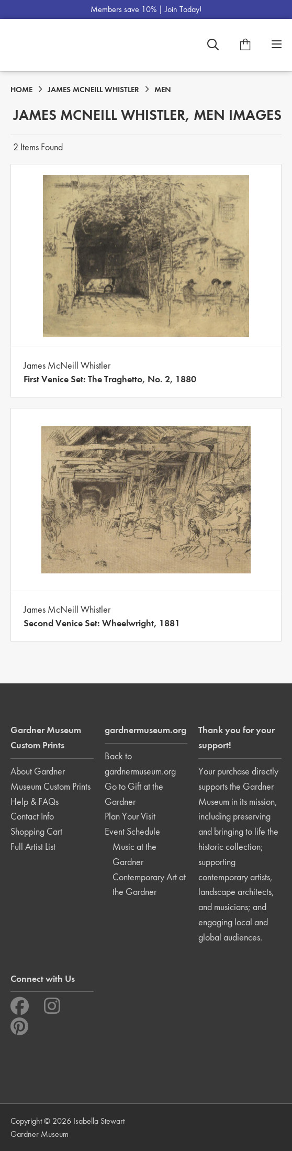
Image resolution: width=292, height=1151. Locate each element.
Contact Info (32, 816)
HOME (21, 89)
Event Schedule (132, 831)
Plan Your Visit (130, 816)
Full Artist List (32, 846)
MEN (162, 89)
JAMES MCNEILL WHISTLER (93, 89)
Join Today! (183, 9)
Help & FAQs (34, 801)
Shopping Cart (36, 831)
